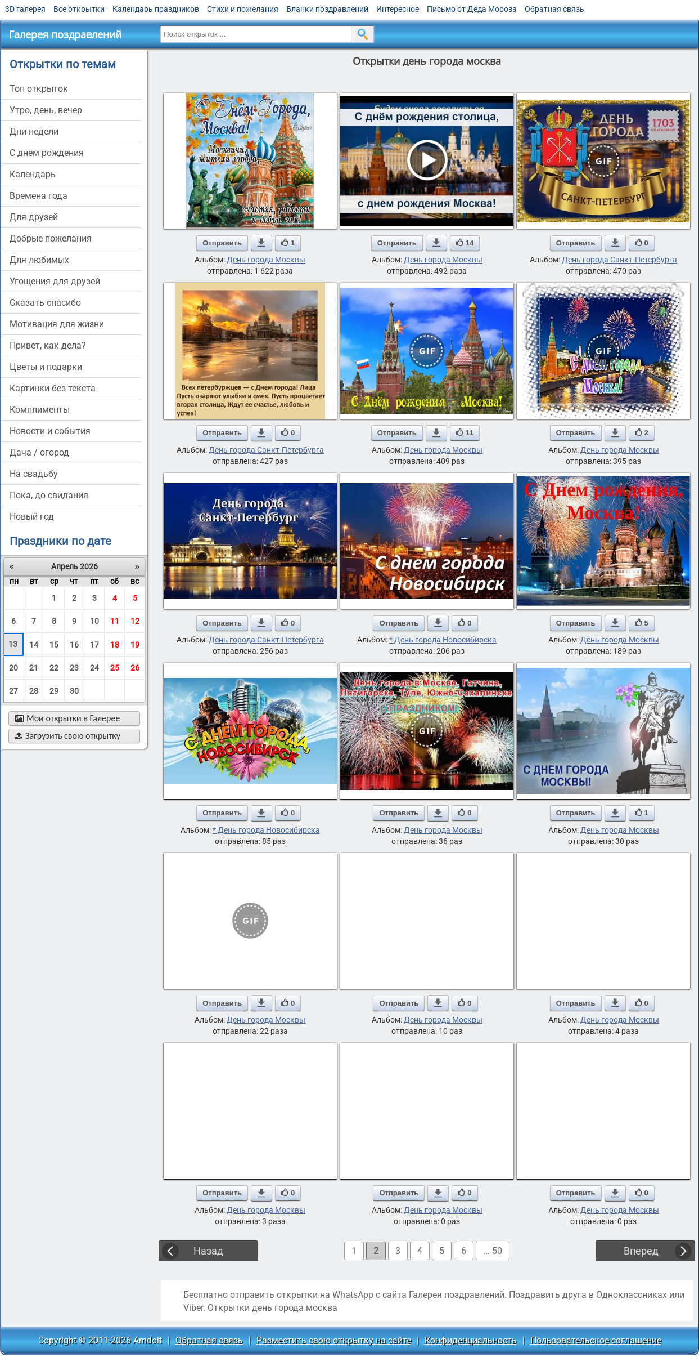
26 (134, 667)
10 (94, 621)
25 (114, 667)
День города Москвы (266, 259)
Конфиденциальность (471, 1340)
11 (114, 621)
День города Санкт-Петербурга (619, 259)
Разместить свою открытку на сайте (333, 1340)
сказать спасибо (45, 302)
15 (53, 644)
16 (74, 644)
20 (13, 667)
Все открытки (79, 9)
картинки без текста (53, 388)
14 (33, 644)
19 (134, 644)
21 (33, 667)
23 (74, 667)
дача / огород (39, 452)
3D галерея (25, 9)
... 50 (492, 1251)
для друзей (34, 217)
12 (134, 621)
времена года (38, 195)
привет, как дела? (48, 345)
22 (53, 667)
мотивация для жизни (57, 324)
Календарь (33, 174)
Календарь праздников (155, 9)
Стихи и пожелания (242, 9)
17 (94, 644)
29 (53, 690)
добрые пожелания (51, 238)
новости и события (50, 431)
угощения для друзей (55, 281)
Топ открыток (39, 88)
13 (12, 644)
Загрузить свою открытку (67, 735)
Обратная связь (554, 9)
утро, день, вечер (46, 110)
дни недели (34, 131)
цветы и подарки (46, 366)
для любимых (39, 260)
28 (33, 690)
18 (114, 644)
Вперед (641, 1251)
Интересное (397, 9)
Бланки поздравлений (327, 9)
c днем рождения (47, 153)
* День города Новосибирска (443, 639)
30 (74, 690)
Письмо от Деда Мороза (472, 9)
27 (13, 690)
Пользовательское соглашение (595, 1340)
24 (94, 667)
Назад (208, 1251)
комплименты (40, 409)
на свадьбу (34, 473)
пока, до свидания (49, 495)
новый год (32, 516)
